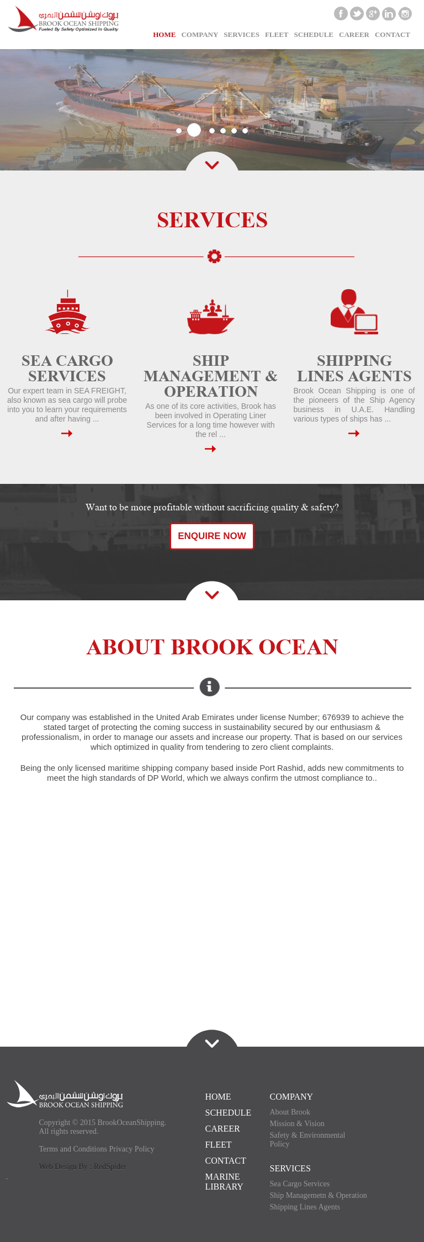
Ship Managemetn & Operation (318, 1195)
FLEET (218, 1144)
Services (241, 34)
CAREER (354, 34)
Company (199, 34)
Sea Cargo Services (300, 1184)
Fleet (277, 34)
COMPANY (292, 1096)
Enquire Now (212, 536)
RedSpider (110, 1167)
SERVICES (290, 1168)
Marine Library (224, 1181)
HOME (218, 1096)
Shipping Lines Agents (305, 1207)
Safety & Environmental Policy (308, 1139)
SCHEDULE (314, 34)
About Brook (290, 1112)
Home (164, 34)
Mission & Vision (297, 1124)
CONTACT (392, 34)
